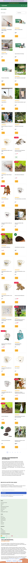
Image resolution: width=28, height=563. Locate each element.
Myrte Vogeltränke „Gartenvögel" (20, 77)
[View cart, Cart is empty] (26, 5)
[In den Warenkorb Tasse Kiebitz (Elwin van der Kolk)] (16, 205)
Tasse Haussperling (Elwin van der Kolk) (6, 368)
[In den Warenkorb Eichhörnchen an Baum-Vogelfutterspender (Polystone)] (16, 399)
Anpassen (14, 561)
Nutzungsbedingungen (4, 496)
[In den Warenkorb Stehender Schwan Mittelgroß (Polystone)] (3, 350)
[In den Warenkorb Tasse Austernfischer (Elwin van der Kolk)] (3, 230)
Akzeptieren (9, 561)
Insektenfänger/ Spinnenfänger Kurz (7, 175)
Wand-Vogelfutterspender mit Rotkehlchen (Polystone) (19, 320)
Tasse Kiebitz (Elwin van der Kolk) (20, 198)
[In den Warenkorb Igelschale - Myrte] (3, 60)
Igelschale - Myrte (4, 53)
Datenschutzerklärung (21, 558)
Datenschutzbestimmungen (18, 495)
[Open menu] (1, 5)
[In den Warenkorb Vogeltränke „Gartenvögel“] (16, 133)
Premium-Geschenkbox (5, 77)
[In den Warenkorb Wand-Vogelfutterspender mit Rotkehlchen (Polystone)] (16, 326)
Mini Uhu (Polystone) (5, 416)
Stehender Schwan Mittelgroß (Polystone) (6, 344)
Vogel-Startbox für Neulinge (19, 53)
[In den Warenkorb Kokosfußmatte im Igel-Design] (16, 254)
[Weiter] (20, 452)
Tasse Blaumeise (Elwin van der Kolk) (7, 272)
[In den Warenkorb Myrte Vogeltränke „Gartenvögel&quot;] (16, 84)
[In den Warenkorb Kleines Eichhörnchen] (3, 205)
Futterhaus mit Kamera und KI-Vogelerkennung (20, 441)
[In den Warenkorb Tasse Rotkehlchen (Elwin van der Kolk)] (3, 157)
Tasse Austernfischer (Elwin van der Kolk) (7, 223)
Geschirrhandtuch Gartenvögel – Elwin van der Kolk (20, 417)
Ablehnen (19, 561)
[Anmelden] (24, 5)
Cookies (20, 557)
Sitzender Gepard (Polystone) (19, 295)
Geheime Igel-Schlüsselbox (6, 440)
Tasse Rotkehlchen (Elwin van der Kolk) (7, 151)
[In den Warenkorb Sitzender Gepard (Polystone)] (16, 302)
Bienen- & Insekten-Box (18, 29)
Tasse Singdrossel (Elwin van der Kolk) (7, 296)
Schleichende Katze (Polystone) (20, 150)
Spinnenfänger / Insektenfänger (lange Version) (7, 30)
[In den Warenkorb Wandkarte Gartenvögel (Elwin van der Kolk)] (3, 326)
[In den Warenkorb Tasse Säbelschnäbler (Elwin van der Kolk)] (3, 399)
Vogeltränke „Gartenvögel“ (19, 126)
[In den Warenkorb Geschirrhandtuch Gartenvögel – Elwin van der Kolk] (16, 423)
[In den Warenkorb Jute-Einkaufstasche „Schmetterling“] (16, 350)
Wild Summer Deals (7, 0)
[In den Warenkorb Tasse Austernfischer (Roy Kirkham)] (16, 230)
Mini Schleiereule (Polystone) (19, 174)
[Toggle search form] (22, 6)
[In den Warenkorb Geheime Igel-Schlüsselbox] (3, 447)
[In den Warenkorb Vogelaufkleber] (3, 109)
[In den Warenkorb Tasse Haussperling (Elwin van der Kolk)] (3, 374)
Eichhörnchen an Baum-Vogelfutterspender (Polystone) (20, 393)
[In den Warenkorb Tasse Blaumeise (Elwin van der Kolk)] (3, 278)
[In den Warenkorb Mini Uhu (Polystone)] (3, 423)
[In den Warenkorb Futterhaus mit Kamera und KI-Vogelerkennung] (16, 447)
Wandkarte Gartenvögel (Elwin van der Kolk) (6, 320)
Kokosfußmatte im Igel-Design (20, 247)
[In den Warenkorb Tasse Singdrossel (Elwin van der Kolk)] (3, 302)
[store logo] (4, 5)
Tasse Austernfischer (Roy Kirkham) (19, 223)
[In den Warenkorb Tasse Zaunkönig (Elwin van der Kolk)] (16, 278)
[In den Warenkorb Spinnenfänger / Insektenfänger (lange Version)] (3, 36)
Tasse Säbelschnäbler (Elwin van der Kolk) (7, 393)
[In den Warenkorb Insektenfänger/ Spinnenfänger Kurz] (3, 181)
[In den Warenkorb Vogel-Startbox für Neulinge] (16, 60)
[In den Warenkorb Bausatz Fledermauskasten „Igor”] (16, 109)
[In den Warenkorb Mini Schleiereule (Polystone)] (16, 181)
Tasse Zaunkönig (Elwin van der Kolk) (20, 272)
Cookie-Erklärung (12, 558)
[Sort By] (21, 13)
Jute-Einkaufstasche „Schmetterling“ (18, 344)
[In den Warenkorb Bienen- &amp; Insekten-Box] (16, 36)
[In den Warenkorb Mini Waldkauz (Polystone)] (3, 254)
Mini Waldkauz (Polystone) (6, 247)
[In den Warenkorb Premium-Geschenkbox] (3, 84)
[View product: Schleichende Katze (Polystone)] (16, 157)
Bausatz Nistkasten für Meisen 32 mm (7, 127)
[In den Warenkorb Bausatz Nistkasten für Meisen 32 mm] (3, 133)
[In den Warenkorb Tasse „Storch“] (16, 374)
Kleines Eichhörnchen (5, 198)
